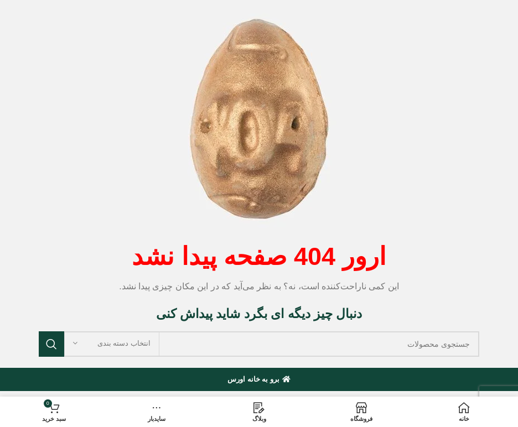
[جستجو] (259, 344)
